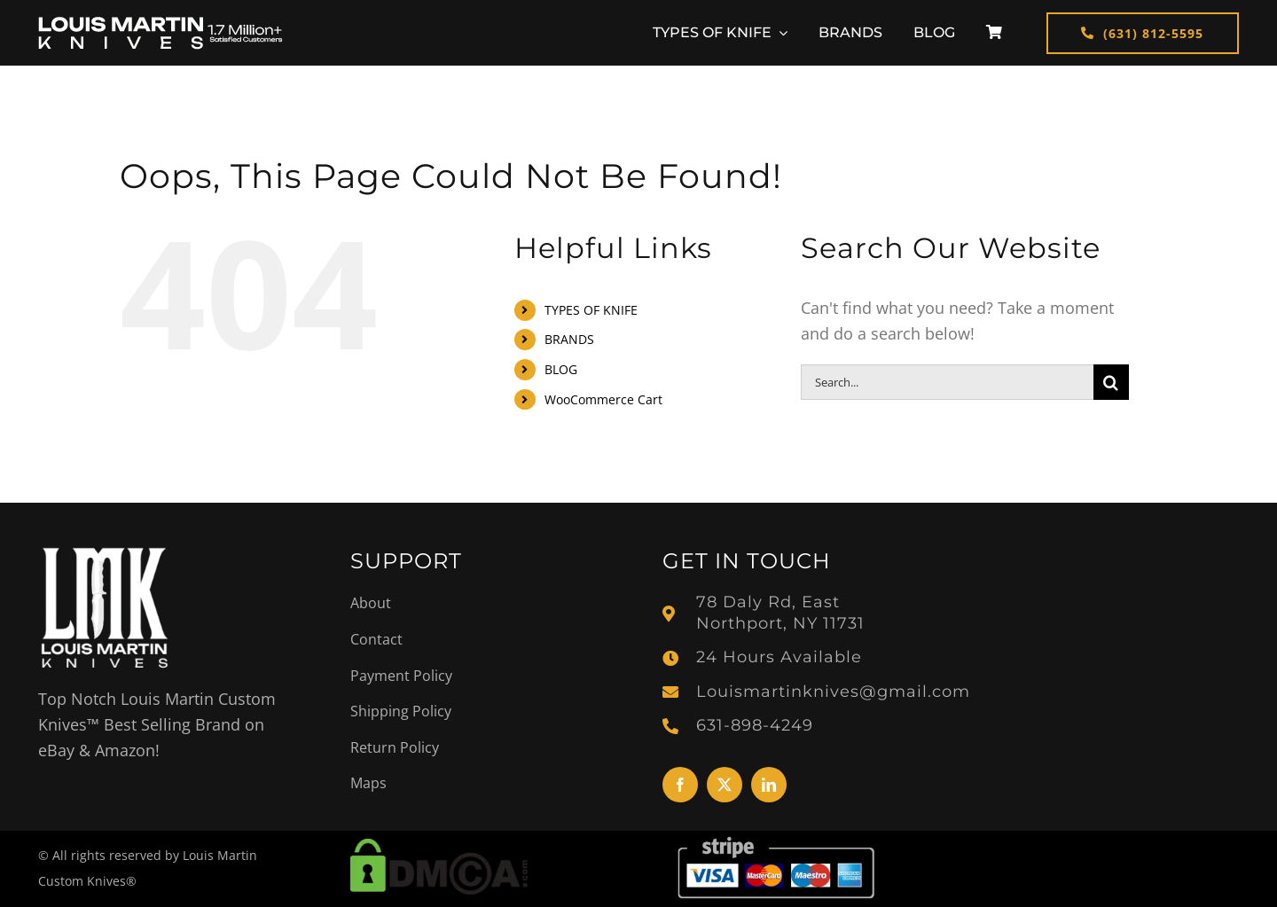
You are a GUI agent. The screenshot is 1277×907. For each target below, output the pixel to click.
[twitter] (724, 784)
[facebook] (680, 784)
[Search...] (947, 382)
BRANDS (569, 339)
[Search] (1111, 382)
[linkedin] (769, 784)
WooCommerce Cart (603, 399)
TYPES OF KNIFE (591, 309)
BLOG (560, 369)
